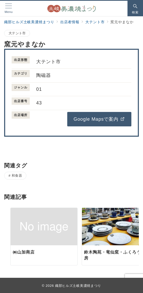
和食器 (17, 175)
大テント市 (17, 33)
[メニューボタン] (8, 8)
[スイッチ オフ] (135, 8)
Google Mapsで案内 (99, 119)
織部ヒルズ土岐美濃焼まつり (78, 286)
